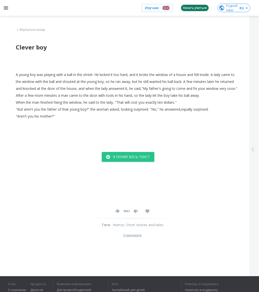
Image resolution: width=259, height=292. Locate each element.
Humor (118, 224)
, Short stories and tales (143, 224)
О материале (132, 235)
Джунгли (36, 290)
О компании (17, 290)
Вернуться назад (30, 29)
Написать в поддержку (201, 290)
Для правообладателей (74, 290)
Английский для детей (128, 290)
